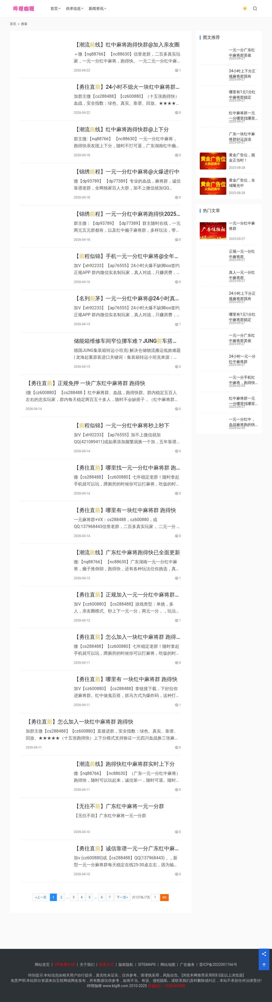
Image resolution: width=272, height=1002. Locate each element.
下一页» (122, 928)
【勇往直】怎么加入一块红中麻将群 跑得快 (125, 659)
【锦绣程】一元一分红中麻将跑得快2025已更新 (125, 221)
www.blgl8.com (115, 986)
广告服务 (187, 964)
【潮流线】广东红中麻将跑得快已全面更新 (127, 571)
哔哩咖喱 (94, 986)
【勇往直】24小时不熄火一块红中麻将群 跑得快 (125, 89)
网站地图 (167, 964)
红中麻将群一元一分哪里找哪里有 (242, 118)
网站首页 (42, 964)
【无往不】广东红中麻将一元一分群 (119, 834)
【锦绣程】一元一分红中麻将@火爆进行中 (127, 177)
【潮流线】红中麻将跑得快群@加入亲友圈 (127, 45)
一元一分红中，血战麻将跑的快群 (242, 424)
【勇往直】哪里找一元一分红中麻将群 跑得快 (125, 484)
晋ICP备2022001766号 (218, 964)
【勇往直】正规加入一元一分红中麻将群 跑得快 (124, 615)
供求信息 (74, 8)
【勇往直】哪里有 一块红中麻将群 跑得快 (125, 703)
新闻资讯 (97, 8)
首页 (55, 8)
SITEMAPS (147, 964)
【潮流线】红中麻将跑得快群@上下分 (121, 133)
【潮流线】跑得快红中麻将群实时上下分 (124, 791)
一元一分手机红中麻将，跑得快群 (242, 382)
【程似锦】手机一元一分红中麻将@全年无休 (127, 264)
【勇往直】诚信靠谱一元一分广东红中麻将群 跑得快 (127, 878)
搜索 (24, 24)
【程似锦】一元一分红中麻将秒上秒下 (121, 440)
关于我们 (87, 964)
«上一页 (41, 928)
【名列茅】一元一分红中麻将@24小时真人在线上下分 (127, 308)
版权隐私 (125, 964)
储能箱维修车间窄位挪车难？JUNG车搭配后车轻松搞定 (126, 352)
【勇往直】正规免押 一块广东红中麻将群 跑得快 (85, 396)
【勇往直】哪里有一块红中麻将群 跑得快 (125, 528)
